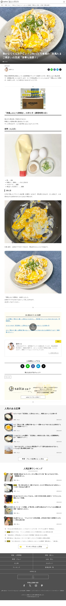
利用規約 (28, 586)
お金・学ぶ (49, 554)
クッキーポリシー (55, 586)
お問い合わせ (4, 586)
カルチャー (49, 558)
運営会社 (62, 586)
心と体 (16, 558)
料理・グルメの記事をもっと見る (33, 454)
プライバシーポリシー (45, 586)
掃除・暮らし (49, 550)
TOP (2, 5)
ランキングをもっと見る (34, 542)
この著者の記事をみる (54, 348)
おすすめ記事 (22, 586)
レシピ (8, 372)
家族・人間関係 (16, 550)
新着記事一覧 (49, 562)
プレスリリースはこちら (13, 586)
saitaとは (33, 567)
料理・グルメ (8, 5)
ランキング (16, 562)
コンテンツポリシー (36, 586)
